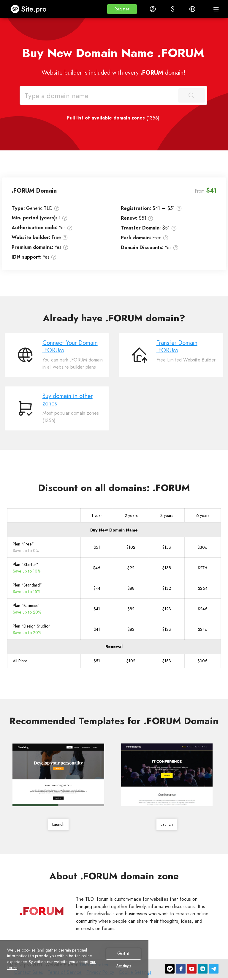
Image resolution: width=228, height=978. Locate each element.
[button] (122, 9)
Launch (58, 824)
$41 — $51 (163, 208)
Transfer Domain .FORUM (176, 347)
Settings (123, 966)
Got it (123, 953)
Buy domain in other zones (67, 400)
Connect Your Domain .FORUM (70, 347)
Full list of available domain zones (106, 117)
